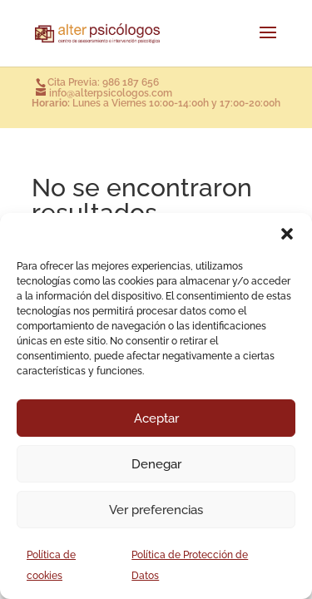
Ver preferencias (156, 509)
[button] (287, 233)
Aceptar (156, 418)
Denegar (156, 464)
